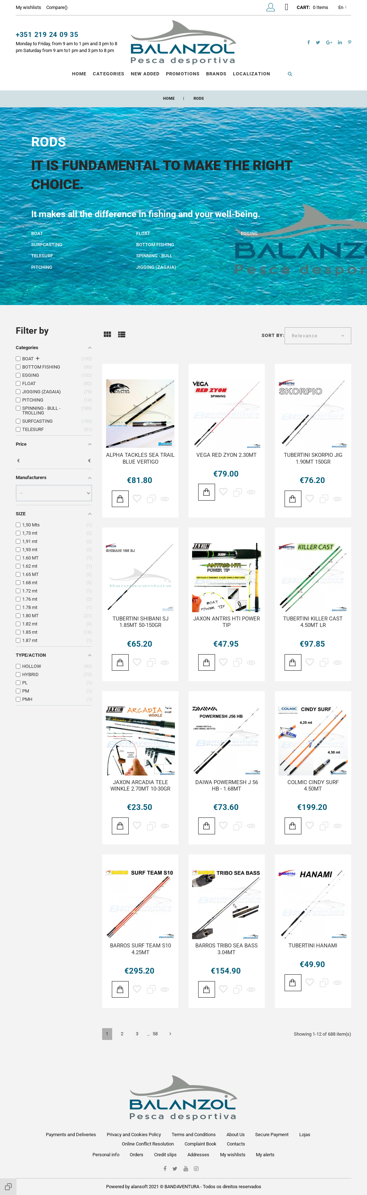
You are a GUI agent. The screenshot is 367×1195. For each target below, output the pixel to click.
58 (155, 1033)
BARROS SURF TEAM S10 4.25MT (140, 949)
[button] (270, 8)
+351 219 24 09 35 (47, 35)
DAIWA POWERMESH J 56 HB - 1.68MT (226, 785)
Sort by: (273, 335)
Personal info (105, 1154)
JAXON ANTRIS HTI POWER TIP (226, 622)
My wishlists (233, 1154)
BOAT (37, 233)
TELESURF (42, 255)
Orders (136, 1154)
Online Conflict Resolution (148, 1144)
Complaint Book (200, 1144)
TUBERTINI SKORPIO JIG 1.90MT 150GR (313, 458)
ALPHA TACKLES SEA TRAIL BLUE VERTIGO (140, 458)
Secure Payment (272, 1134)
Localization (251, 73)
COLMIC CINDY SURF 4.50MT (313, 785)
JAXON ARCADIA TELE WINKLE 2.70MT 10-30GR (140, 785)
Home (79, 73)
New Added (145, 73)
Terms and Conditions (194, 1134)
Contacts (236, 1144)
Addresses (198, 1154)
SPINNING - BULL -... (157, 255)
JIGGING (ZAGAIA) (156, 267)
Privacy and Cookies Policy (134, 1134)
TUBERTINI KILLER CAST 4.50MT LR (313, 622)
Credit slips (165, 1154)
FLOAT (143, 233)
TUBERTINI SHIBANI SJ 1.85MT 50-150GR (140, 622)
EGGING (249, 233)
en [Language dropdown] (342, 7)
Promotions (182, 73)
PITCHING (41, 267)
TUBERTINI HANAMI (313, 945)
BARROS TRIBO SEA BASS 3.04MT (226, 949)
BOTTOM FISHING (155, 244)
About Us (236, 1134)
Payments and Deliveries (71, 1134)
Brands (216, 73)
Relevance (305, 335)
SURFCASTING (46, 244)
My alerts (265, 1154)
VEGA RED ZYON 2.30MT (226, 455)
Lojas (304, 1134)
